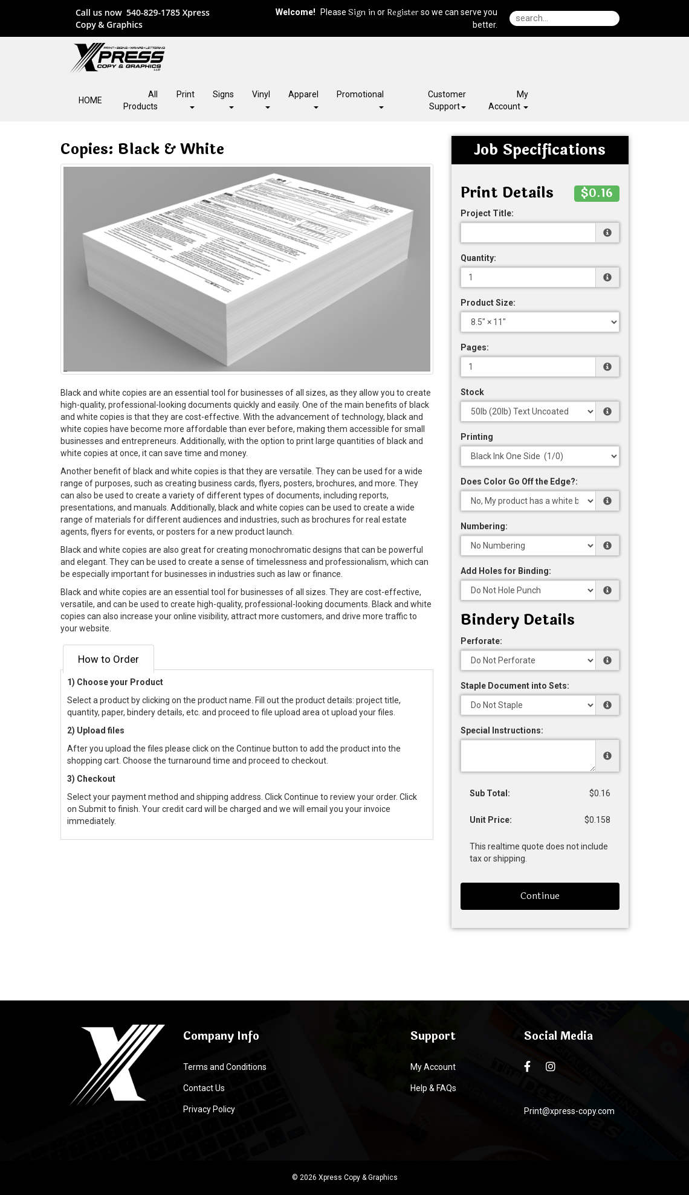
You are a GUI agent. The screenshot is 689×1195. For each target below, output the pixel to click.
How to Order (108, 659)
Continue (540, 895)
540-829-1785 (153, 12)
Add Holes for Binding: (506, 571)
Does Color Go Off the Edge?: (519, 481)
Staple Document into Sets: (515, 686)
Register (403, 13)
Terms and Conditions (225, 1067)
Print (185, 98)
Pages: (475, 347)
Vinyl (261, 98)
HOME (90, 100)
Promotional (360, 98)
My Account (433, 1067)
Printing (477, 437)
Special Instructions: (502, 730)
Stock (472, 392)
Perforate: (481, 641)
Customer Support (447, 100)
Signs (223, 98)
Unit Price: (491, 820)
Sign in (361, 13)
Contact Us (204, 1088)
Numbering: (484, 526)
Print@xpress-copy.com (569, 1111)
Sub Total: (490, 793)
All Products (140, 100)
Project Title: (487, 213)
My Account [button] (508, 100)
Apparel (303, 98)
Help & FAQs (433, 1088)
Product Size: (488, 303)
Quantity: (478, 258)
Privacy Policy (209, 1109)
